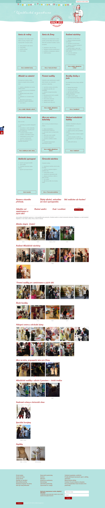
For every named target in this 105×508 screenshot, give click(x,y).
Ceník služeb (57, 1)
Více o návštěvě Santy (27, 67)
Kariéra (42, 477)
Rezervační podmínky (46, 475)
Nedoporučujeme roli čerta (24, 483)
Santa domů (19, 478)
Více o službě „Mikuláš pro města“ (51, 150)
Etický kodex (35, 1)
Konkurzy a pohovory (46, 480)
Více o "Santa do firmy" (51, 67)
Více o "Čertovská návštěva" (50, 192)
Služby (18, 1)
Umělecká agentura (33, 12)
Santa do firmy (20, 477)
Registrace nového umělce (82, 1)
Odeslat (68, 498)
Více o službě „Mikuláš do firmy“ (51, 108)
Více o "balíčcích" (74, 150)
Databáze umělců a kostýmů (46, 1)
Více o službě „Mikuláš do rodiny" (74, 67)
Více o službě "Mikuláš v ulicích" (27, 109)
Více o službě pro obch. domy (27, 150)
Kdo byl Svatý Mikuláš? (22, 485)
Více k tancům (27, 192)
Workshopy (43, 482)
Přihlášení (20, 503)
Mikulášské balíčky (21, 482)
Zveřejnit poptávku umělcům (73, 475)
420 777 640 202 (79, 209)
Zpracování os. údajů (46, 485)
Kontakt (64, 1)
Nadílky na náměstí (21, 480)
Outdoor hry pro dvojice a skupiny (74, 482)
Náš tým (42, 478)
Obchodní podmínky (46, 483)
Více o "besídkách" (75, 109)
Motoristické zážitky (70, 480)
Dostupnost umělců (26, 1)
